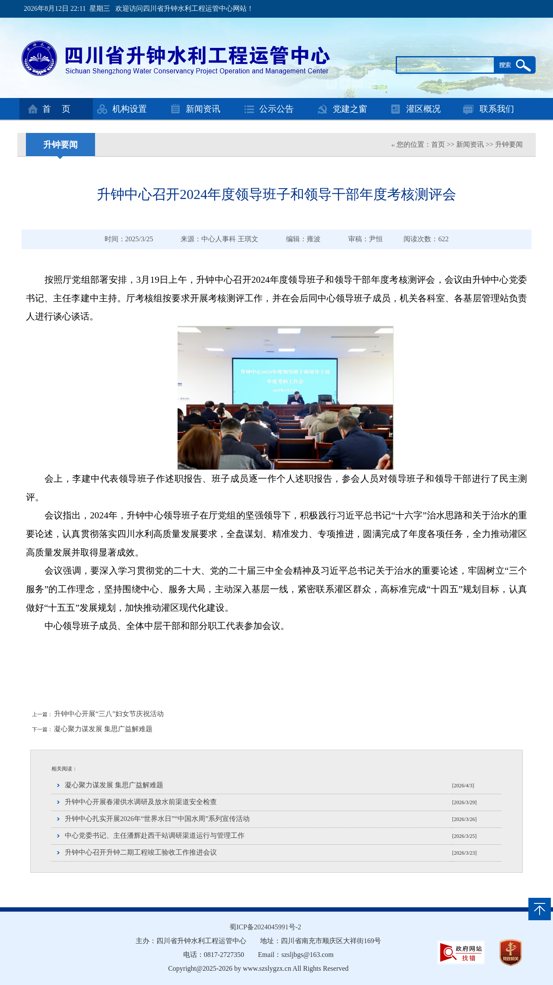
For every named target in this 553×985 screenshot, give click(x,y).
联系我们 (497, 109)
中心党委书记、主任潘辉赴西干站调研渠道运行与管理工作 (155, 835)
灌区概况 (423, 109)
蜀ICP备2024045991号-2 (265, 927)
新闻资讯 (203, 109)
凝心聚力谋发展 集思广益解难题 (103, 728)
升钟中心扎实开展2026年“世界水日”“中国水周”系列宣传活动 (157, 818)
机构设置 (129, 109)
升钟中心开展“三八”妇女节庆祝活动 (109, 713)
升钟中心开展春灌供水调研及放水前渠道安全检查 (141, 801)
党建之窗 (350, 109)
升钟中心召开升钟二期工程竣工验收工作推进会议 (141, 852)
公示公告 (276, 109)
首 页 (56, 109)
